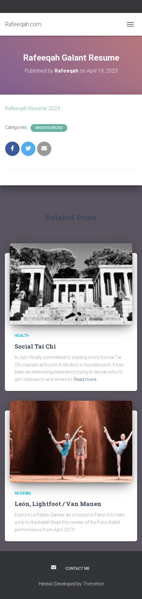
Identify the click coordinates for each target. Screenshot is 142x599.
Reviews (23, 493)
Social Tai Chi (35, 346)
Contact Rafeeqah (53, 567)
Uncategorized (49, 128)
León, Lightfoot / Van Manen (58, 504)
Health (22, 335)
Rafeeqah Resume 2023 (32, 108)
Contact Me (77, 568)
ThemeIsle (93, 583)
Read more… (86, 379)
